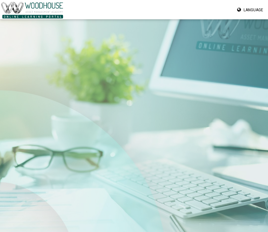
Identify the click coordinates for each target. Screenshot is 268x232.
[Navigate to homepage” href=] (32, 9)
